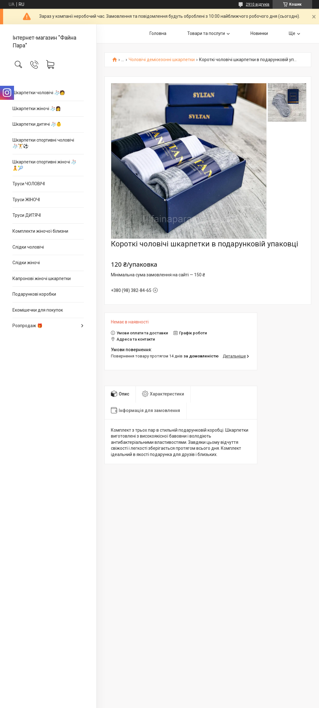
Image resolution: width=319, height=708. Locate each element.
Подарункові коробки (34, 294)
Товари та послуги (206, 33)
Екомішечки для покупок (37, 310)
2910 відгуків (257, 4)
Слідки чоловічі (28, 247)
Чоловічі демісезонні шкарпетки (162, 59)
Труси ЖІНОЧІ (26, 199)
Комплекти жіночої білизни (40, 231)
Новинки (259, 33)
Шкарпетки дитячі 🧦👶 (36, 124)
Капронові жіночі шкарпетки (41, 278)
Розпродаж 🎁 (27, 325)
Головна (158, 33)
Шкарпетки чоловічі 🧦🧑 (38, 92)
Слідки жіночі (26, 262)
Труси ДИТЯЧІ (26, 215)
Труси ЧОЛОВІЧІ (28, 183)
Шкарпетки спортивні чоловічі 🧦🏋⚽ (43, 143)
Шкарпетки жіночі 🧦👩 (36, 108)
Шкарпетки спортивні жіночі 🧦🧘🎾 (44, 165)
